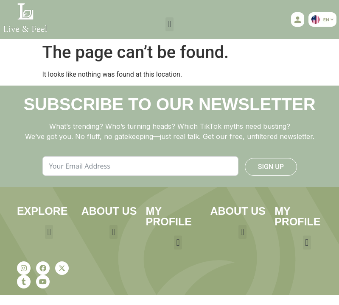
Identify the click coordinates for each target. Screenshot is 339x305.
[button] (169, 24)
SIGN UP (271, 167)
